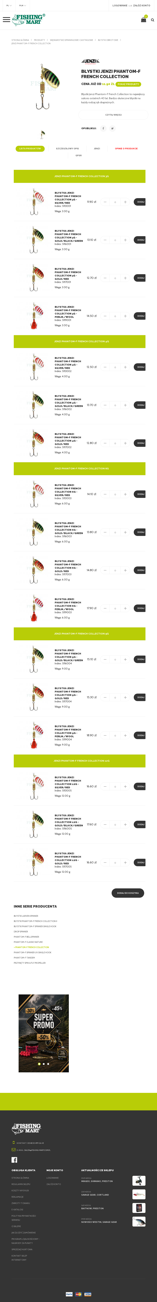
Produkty (40, 40)
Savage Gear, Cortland (95, 1195)
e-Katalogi (17, 1209)
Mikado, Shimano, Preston (96, 1181)
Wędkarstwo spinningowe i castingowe (74, 40)
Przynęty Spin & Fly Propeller (31, 963)
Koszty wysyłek (21, 1190)
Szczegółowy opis (67, 149)
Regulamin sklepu (22, 1184)
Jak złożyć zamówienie (25, 1233)
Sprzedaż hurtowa (22, 1249)
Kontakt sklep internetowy (20, 1258)
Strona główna (21, 40)
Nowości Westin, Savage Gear (98, 1222)
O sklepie (17, 1226)
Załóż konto (54, 1184)
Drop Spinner (21, 932)
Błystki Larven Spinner (27, 916)
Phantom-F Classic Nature (29, 942)
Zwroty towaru (21, 1203)
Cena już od (110, 84)
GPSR (78, 156)
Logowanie (53, 1178)
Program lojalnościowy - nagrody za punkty (26, 1241)
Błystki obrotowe (113, 40)
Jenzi (96, 149)
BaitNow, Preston (91, 1208)
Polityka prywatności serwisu (24, 1218)
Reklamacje (18, 1197)
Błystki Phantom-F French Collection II (37, 921)
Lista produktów (31, 149)
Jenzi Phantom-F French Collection (32, 43)
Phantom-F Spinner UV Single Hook (34, 952)
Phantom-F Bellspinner (27, 937)
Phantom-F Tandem (24, 958)
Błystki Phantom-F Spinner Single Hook (37, 926)
